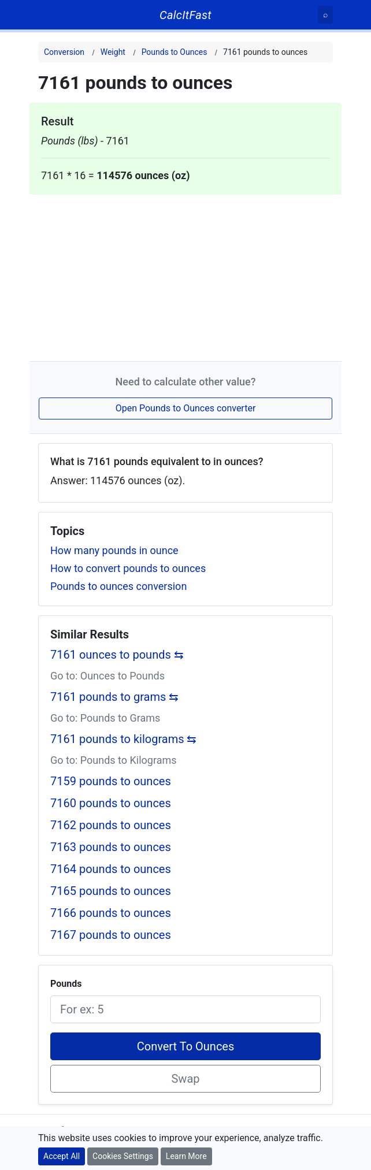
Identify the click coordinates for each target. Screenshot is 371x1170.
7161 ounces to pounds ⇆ (117, 655)
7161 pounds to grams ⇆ (114, 697)
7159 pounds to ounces (110, 781)
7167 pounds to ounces (110, 935)
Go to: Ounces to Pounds (107, 676)
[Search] (325, 15)
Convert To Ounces (186, 1046)
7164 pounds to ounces (110, 869)
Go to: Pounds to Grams (105, 718)
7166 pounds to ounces (110, 913)
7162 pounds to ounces (110, 825)
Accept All (61, 1156)
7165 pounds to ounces (110, 891)
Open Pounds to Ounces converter (186, 408)
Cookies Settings (122, 1156)
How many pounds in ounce (114, 550)
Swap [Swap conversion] (185, 1079)
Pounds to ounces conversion (118, 586)
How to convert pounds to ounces (128, 568)
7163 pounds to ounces (110, 847)
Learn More (186, 1156)
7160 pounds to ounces (110, 803)
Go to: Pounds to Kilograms (113, 760)
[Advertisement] (185, 275)
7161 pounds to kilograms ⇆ (123, 739)
